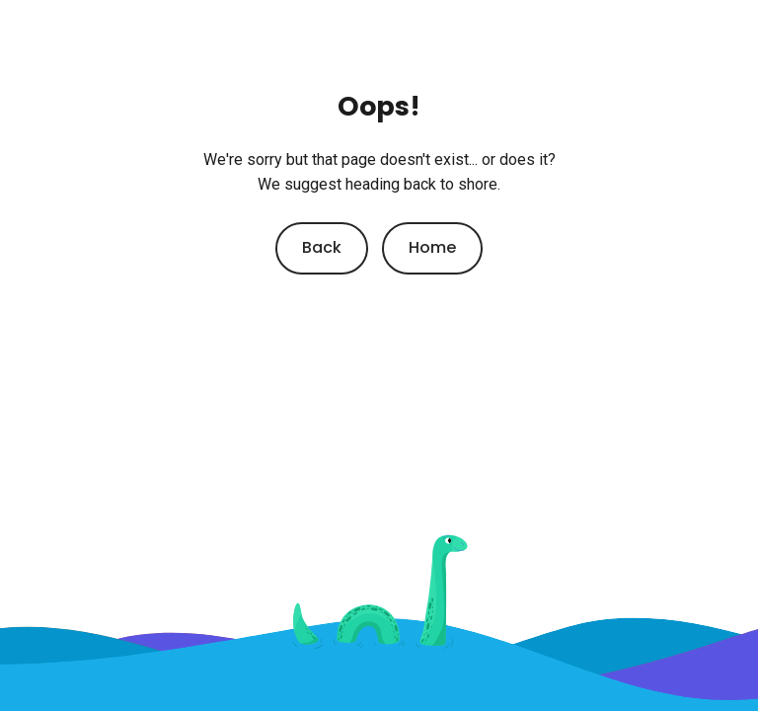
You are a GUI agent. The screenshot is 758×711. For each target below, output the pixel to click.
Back (321, 247)
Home (432, 247)
